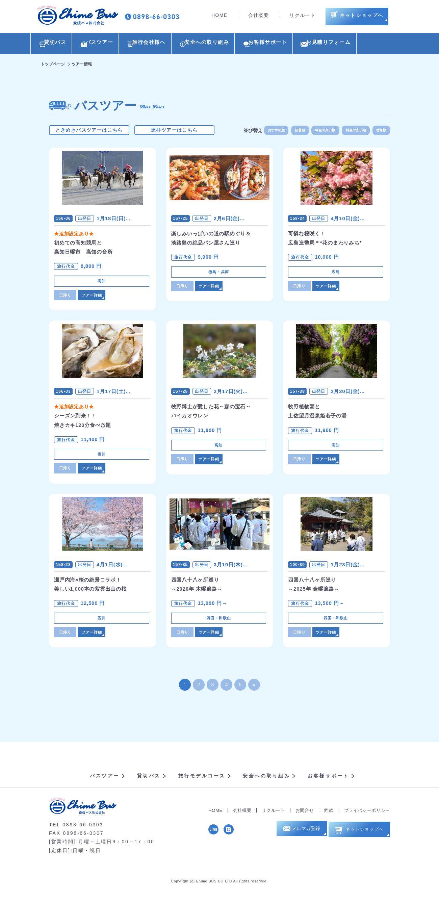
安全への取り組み (232, 44)
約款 (328, 817)
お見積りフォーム (371, 44)
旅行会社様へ (166, 44)
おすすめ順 (261, 131)
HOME (219, 17)
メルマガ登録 (303, 837)
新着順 (289, 131)
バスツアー (107, 44)
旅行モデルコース (202, 783)
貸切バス (55, 44)
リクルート (302, 17)
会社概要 (258, 17)
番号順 (380, 131)
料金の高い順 (317, 131)
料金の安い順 (351, 131)
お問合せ (304, 817)
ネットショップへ (362, 837)
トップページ (53, 65)
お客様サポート (302, 44)
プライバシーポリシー (367, 817)
